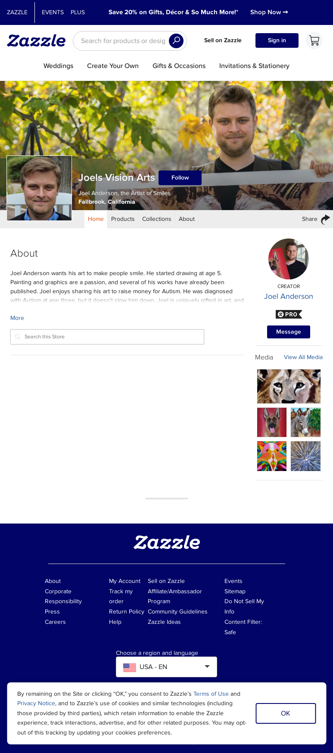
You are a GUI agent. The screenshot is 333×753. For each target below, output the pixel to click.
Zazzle (17, 12)
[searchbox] (130, 41)
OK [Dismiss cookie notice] (285, 713)
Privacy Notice (36, 703)
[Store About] (187, 219)
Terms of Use (211, 693)
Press (52, 611)
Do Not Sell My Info (244, 606)
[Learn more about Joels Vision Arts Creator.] (127, 318)
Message (288, 331)
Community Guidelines (178, 611)
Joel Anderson (288, 296)
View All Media (303, 357)
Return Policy (126, 611)
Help (115, 622)
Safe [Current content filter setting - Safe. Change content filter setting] (230, 632)
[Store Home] (96, 219)
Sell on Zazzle (223, 40)
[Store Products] (123, 219)
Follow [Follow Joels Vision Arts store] (180, 177)
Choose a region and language (157, 653)
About (53, 581)
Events (53, 12)
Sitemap (235, 591)
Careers (55, 622)
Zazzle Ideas (164, 622)
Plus (78, 12)
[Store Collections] (157, 219)
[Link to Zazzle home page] (39, 40)
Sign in (277, 40)
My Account (124, 581)
